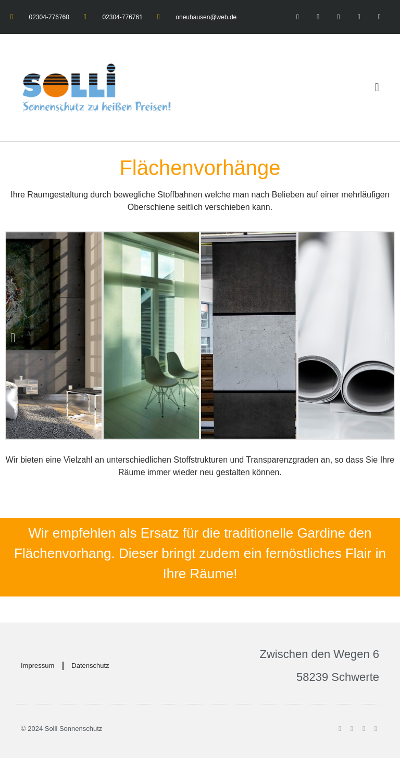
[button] (377, 87)
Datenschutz (90, 665)
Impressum (37, 665)
